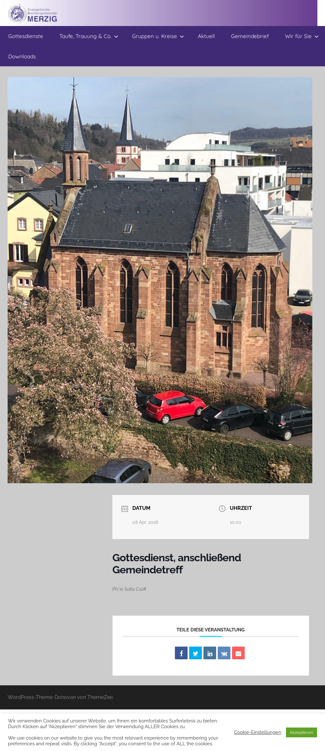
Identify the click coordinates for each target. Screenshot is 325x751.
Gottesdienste (25, 36)
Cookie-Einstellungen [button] (257, 732)
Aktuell (206, 36)
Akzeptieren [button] (301, 732)
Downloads (22, 56)
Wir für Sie (302, 36)
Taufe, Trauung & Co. (88, 36)
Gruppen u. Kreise (158, 36)
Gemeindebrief (250, 36)
